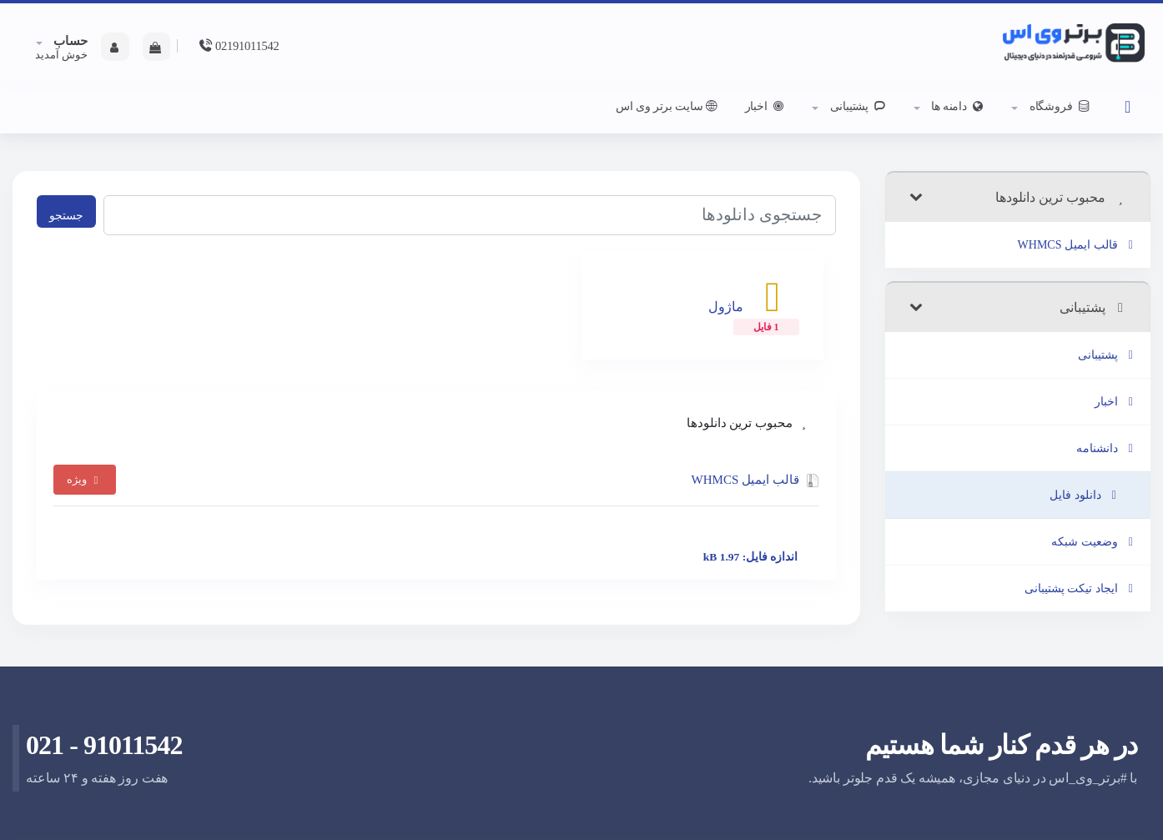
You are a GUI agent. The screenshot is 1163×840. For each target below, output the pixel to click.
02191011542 (238, 46)
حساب (69, 41)
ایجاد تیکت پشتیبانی (1082, 588)
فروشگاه (1059, 106)
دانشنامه (1107, 448)
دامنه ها (958, 106)
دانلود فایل (1085, 495)
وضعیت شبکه (1094, 542)
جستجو (66, 215)
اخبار (766, 106)
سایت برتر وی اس (668, 106)
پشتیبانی (857, 106)
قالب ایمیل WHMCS (1078, 245)
